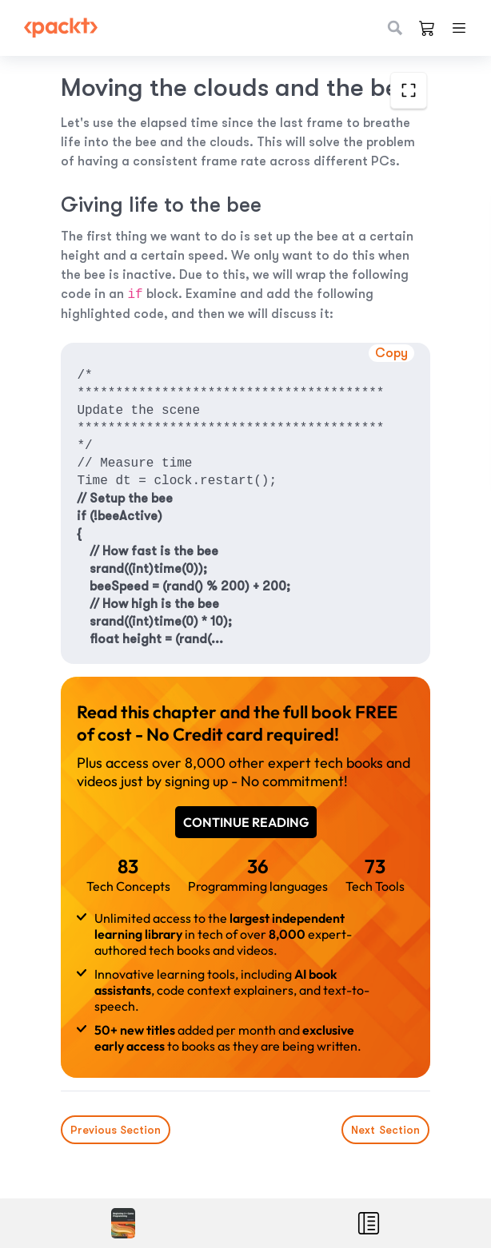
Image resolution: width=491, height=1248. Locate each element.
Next (386, 1130)
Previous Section (115, 1129)
